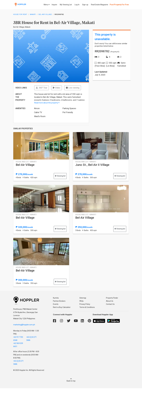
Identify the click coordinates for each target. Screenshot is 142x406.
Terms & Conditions (87, 307)
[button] (17, 145)
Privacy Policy (84, 304)
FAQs (81, 301)
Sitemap (82, 298)
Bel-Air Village (45, 14)
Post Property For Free (119, 5)
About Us (109, 301)
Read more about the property (46, 103)
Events (55, 304)
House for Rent (20, 14)
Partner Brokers (59, 301)
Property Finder (112, 298)
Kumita (56, 298)
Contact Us (110, 304)
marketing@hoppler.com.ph (24, 325)
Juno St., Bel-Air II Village (92, 165)
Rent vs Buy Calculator (62, 307)
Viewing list (60, 176)
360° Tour (41, 88)
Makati (33, 14)
